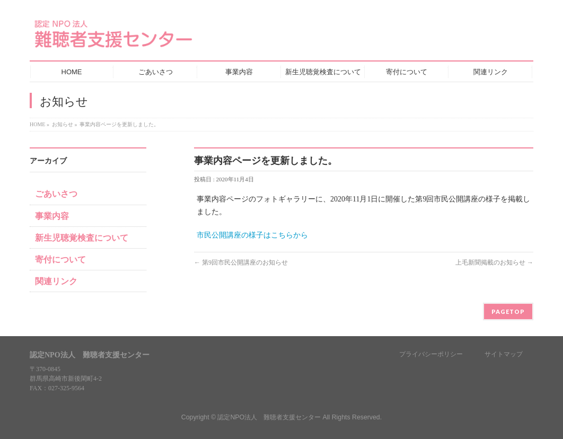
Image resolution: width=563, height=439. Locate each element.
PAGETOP (508, 311)
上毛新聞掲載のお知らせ (494, 262)
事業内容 (52, 216)
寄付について (60, 259)
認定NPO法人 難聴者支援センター (269, 417)
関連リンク (56, 281)
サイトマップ (504, 354)
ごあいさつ (56, 193)
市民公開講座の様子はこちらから (252, 235)
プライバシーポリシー (431, 354)
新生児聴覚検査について (81, 237)
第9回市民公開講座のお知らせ (241, 262)
